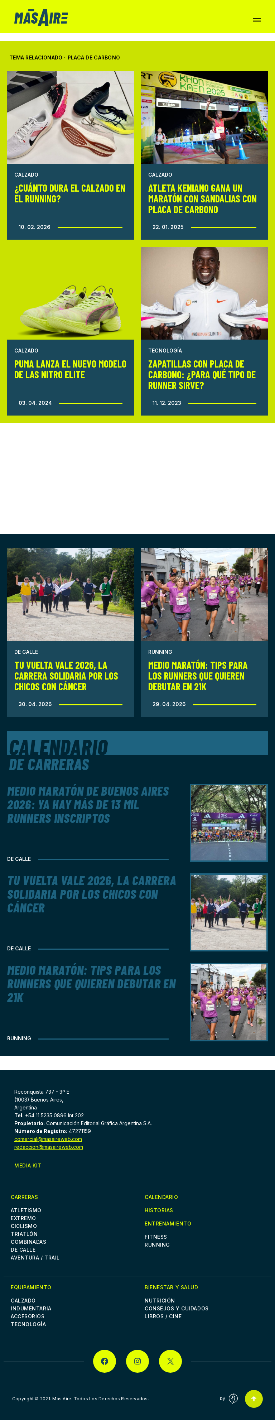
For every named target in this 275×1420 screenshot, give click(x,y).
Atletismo (26, 1210)
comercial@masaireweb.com (48, 1139)
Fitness (156, 1237)
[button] (257, 20)
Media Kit (28, 1165)
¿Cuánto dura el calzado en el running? (69, 193)
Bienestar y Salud (171, 1287)
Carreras (24, 1197)
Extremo (23, 1218)
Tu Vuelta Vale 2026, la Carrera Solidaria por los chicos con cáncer (66, 675)
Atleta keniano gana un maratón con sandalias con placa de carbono (202, 198)
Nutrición (160, 1300)
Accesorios (28, 1316)
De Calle (26, 652)
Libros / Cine (163, 1316)
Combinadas (29, 1242)
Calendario (161, 1197)
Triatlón (24, 1234)
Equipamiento (31, 1287)
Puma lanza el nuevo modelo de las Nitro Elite (70, 369)
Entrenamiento (168, 1223)
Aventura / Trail (35, 1258)
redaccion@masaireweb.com (48, 1147)
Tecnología (165, 350)
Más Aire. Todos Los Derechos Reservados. (100, 1398)
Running (160, 652)
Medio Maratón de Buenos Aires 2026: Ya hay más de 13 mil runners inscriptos (88, 804)
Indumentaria (31, 1308)
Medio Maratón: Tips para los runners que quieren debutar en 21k (198, 675)
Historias (159, 1210)
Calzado (26, 175)
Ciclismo (24, 1226)
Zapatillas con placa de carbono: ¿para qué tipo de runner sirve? (202, 374)
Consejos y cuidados (177, 1308)
